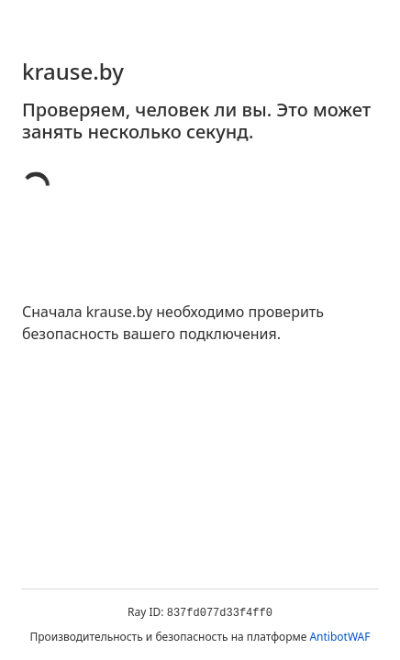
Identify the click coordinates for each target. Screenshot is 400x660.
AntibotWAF (339, 636)
